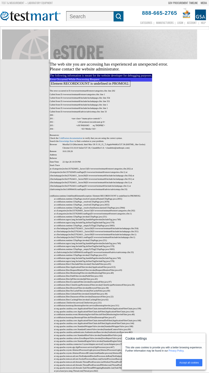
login (180, 23)
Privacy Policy (176, 350)
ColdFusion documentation (70, 138)
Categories (146, 23)
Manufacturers (165, 23)
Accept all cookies (189, 362)
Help (203, 23)
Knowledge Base (66, 141)
